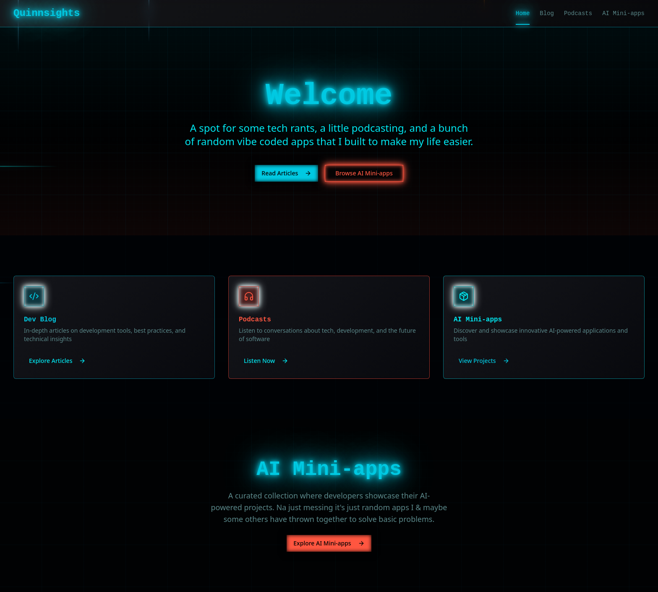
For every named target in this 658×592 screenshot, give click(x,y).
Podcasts (578, 13)
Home (523, 14)
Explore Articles (57, 361)
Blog (547, 13)
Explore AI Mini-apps (328, 543)
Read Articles (286, 173)
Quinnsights (46, 13)
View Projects (484, 361)
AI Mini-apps (623, 13)
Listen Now (266, 361)
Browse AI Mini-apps (363, 173)
